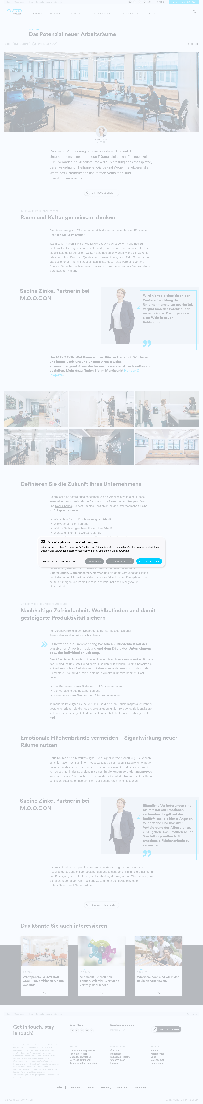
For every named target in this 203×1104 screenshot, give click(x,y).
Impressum (68, 561)
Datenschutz (49, 561)
